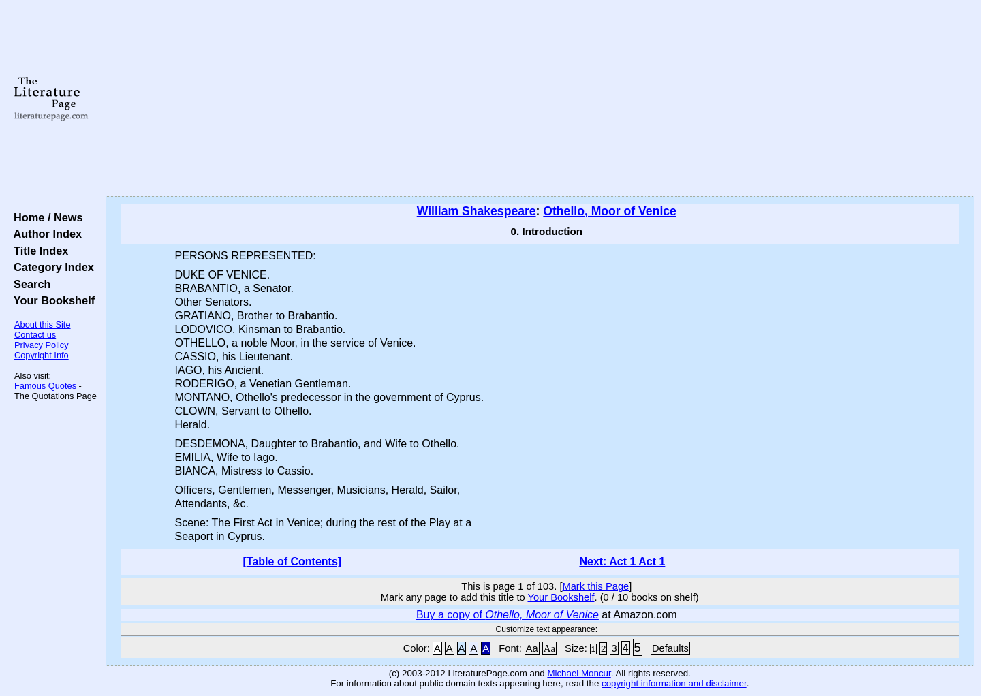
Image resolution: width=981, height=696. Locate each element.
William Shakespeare (476, 211)
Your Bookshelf (51, 300)
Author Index (44, 233)
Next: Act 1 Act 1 (622, 561)
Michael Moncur (578, 673)
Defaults (670, 648)
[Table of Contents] (292, 561)
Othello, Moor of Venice (609, 211)
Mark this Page (595, 586)
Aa (532, 648)
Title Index (37, 250)
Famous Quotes (45, 386)
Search (28, 284)
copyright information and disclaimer (674, 683)
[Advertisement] (539, 98)
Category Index (50, 267)
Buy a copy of (507, 614)
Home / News (45, 217)
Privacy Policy (41, 345)
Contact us (35, 335)
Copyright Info (41, 355)
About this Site (42, 324)
